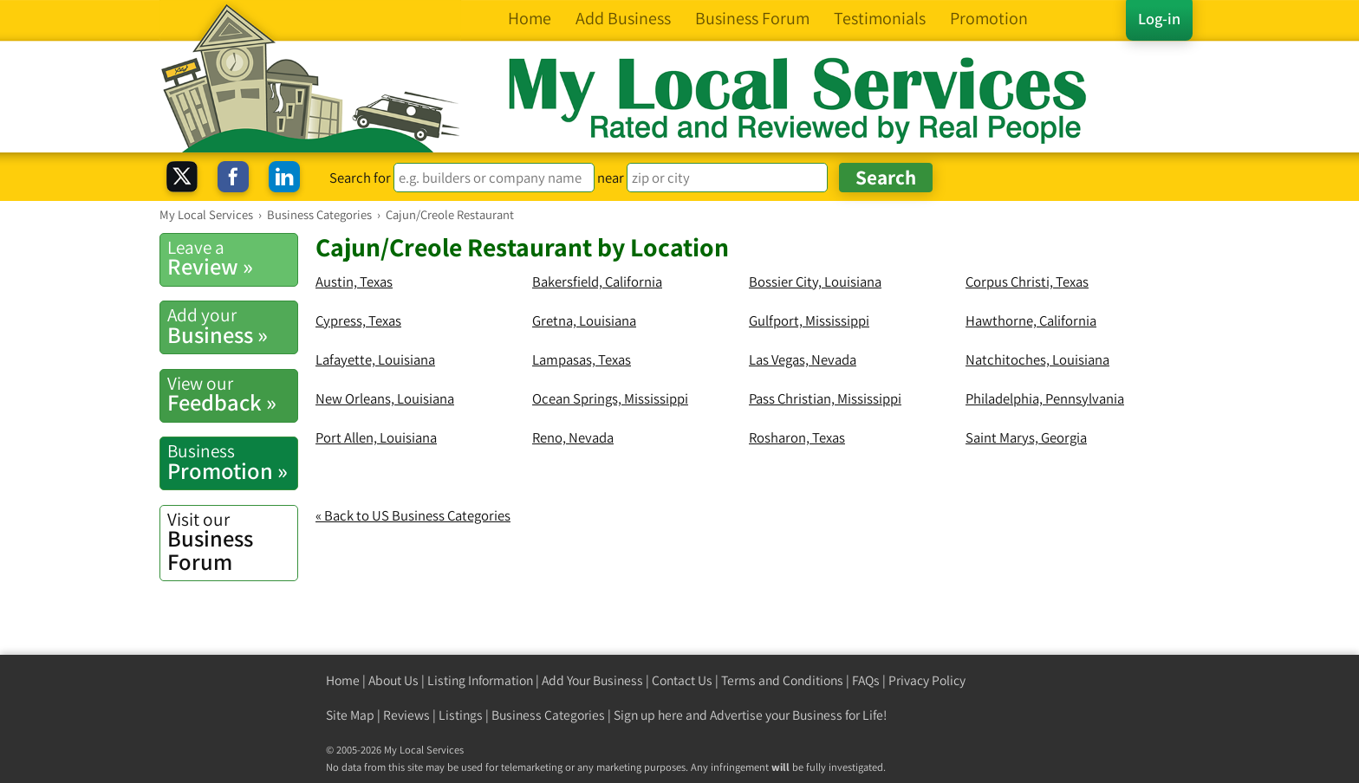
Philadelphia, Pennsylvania (1045, 398)
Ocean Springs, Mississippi (610, 398)
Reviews (406, 715)
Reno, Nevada (573, 437)
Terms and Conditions (782, 680)
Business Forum (232, 542)
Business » (232, 325)
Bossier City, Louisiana (815, 281)
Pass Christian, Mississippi (825, 398)
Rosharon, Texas (797, 437)
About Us (393, 680)
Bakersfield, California (597, 281)
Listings (461, 715)
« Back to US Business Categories (412, 515)
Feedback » (232, 394)
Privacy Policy (927, 680)
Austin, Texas (354, 281)
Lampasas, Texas (581, 359)
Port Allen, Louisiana (376, 437)
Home (343, 680)
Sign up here (648, 715)
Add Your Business (592, 680)
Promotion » (232, 461)
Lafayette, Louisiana (375, 359)
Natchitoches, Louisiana (1037, 359)
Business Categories (548, 715)
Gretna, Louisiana (584, 320)
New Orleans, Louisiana (384, 398)
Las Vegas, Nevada (802, 359)
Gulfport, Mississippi (809, 320)
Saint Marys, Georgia (1026, 437)
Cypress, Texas (358, 320)
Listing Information (480, 680)
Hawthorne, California (1031, 320)
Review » (232, 258)
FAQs (866, 680)
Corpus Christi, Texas (1027, 281)
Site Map (350, 715)
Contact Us (682, 680)
